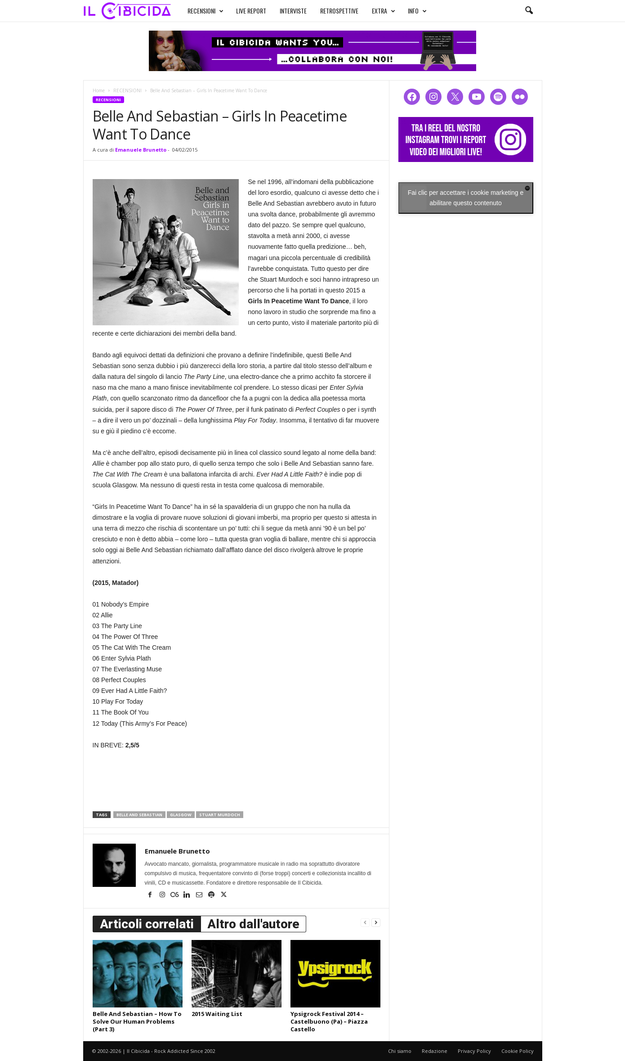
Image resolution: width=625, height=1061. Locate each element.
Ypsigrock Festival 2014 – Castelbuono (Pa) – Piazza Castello (329, 1021)
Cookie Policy (517, 1051)
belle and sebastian (139, 815)
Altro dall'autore (253, 924)
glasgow (181, 815)
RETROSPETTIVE (339, 10)
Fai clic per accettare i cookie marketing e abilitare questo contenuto (466, 198)
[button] (529, 11)
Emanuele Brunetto (140, 149)
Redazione (434, 1051)
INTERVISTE (293, 10)
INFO (417, 11)
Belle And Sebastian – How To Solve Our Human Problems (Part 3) (137, 1021)
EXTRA (383, 11)
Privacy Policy (474, 1051)
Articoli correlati (147, 924)
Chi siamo (399, 1051)
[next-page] (375, 922)
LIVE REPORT (251, 10)
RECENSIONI (205, 11)
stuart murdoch (219, 815)
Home (99, 90)
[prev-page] (365, 922)
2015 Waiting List (217, 1014)
